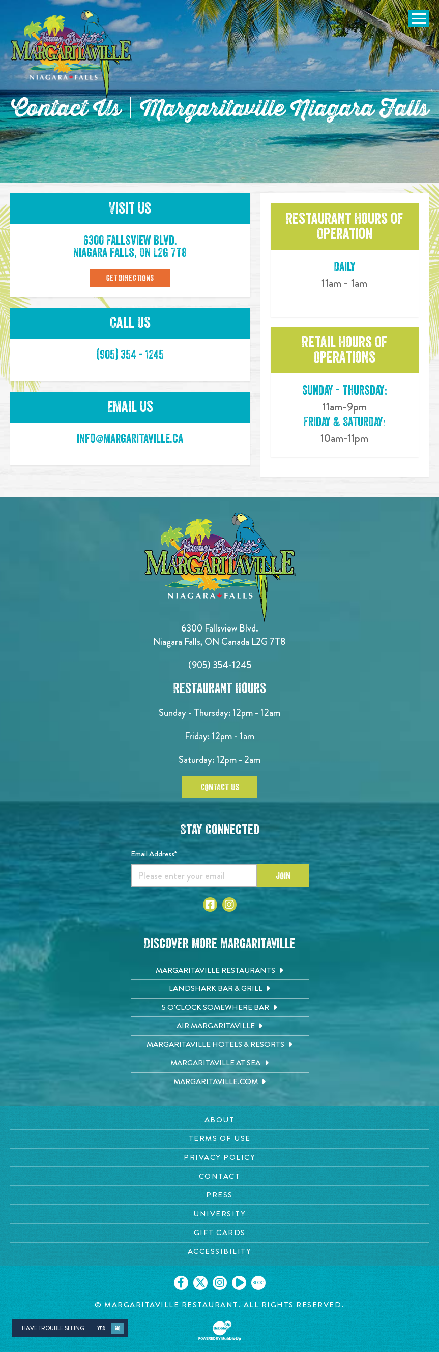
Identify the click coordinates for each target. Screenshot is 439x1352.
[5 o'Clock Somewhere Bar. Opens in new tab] (220, 1008)
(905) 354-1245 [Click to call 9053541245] (219, 665)
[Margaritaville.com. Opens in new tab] (220, 1082)
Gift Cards (220, 1232)
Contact (220, 1176)
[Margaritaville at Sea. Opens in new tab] (220, 1063)
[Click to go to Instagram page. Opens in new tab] (229, 904)
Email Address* (154, 853)
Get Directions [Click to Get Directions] (130, 278)
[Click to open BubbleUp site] (219, 1330)
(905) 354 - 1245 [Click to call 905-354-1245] (130, 355)
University (219, 1213)
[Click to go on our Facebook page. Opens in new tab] (181, 1283)
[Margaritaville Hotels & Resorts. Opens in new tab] (220, 1045)
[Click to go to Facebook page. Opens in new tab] (210, 904)
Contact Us (219, 787)
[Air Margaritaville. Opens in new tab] (220, 1026)
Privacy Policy (219, 1157)
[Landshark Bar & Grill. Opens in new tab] (220, 989)
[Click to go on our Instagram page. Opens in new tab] (220, 1283)
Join (283, 875)
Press (219, 1194)
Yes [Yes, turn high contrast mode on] (101, 1328)
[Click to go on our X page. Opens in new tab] (200, 1283)
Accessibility (220, 1251)
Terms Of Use (220, 1138)
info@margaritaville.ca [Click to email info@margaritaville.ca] (130, 439)
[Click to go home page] (71, 54)
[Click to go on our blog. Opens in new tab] (258, 1283)
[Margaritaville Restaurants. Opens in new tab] (220, 971)
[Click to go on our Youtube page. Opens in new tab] (239, 1283)
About (219, 1119)
